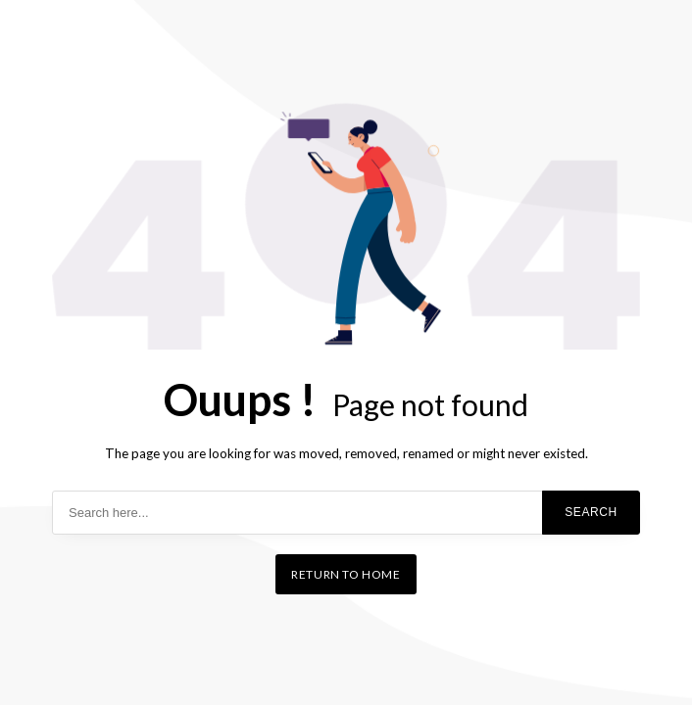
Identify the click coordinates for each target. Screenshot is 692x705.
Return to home (345, 574)
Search (591, 512)
